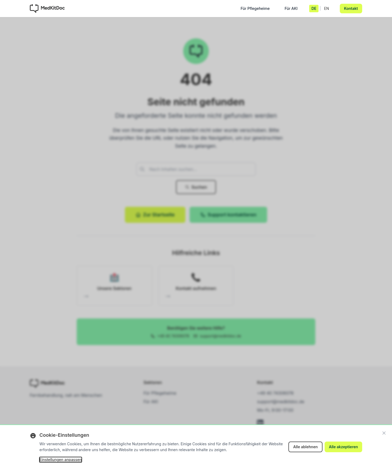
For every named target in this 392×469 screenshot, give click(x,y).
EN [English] (326, 8)
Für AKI (291, 9)
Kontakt (351, 8)
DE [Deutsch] (313, 8)
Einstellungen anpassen (60, 459)
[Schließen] (384, 433)
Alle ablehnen (305, 446)
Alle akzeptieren (343, 446)
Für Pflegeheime (255, 9)
